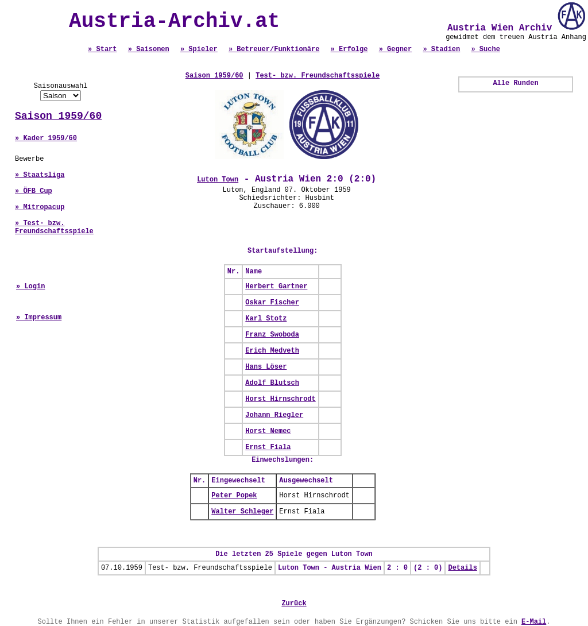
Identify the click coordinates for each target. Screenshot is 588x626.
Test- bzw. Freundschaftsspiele (318, 76)
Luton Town (217, 180)
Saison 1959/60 (58, 116)
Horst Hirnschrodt (280, 399)
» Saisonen (148, 49)
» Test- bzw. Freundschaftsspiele (54, 227)
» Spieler (199, 49)
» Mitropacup (39, 207)
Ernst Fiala (268, 447)
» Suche (485, 49)
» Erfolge (349, 49)
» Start (102, 49)
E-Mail (533, 622)
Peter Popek (234, 496)
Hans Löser (266, 367)
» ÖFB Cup (33, 191)
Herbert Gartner (276, 287)
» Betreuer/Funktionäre (274, 49)
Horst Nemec (268, 431)
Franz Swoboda (272, 335)
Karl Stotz (266, 319)
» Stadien (441, 49)
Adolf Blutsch (272, 383)
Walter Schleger (242, 512)
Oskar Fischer (272, 303)
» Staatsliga (39, 175)
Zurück (293, 604)
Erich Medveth (272, 351)
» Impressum (38, 318)
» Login (30, 287)
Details (462, 568)
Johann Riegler (274, 415)
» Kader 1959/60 (46, 138)
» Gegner (395, 49)
